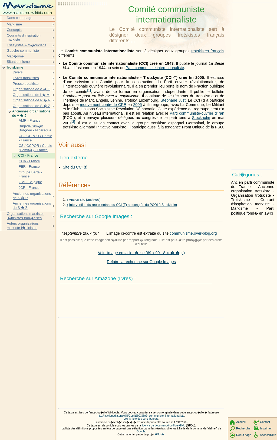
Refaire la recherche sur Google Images (141, 262)
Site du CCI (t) (75, 167)
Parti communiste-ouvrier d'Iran (197, 113)
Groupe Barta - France (30, 174)
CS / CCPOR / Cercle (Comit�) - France (35, 148)
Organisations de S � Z (31, 106)
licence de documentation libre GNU (164, 425)
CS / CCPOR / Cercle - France (35, 138)
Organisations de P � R (31, 100)
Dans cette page (19, 18)
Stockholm (201, 117)
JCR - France (29, 188)
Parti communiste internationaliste (155, 68)
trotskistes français (207, 51)
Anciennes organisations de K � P (32, 196)
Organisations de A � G (31, 89)
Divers (18, 72)
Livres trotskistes (26, 78)
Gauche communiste (23, 50)
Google (141, 431)
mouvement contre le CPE (103, 104)
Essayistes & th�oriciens (26, 45)
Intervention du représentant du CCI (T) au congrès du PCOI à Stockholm (123, 205)
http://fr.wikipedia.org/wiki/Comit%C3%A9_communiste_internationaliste (141, 415)
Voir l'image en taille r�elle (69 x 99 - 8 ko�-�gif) (141, 253)
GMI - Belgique (30, 182)
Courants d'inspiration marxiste (24, 37)
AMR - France (30, 120)
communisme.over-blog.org (193, 233)
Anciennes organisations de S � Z (32, 205)
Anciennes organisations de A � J (31, 113)
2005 (137, 104)
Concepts (14, 30)
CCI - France (28, 155)
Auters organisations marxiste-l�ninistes (23, 225)
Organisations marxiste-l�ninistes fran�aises (25, 216)
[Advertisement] (82, 17)
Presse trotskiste (26, 84)
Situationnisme (18, 62)
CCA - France (29, 161)
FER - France (29, 166)
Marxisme (14, 24)
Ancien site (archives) (85, 200)
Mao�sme (15, 56)
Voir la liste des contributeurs (141, 418)
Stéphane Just (173, 100)
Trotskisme (14, 67)
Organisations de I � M (31, 95)
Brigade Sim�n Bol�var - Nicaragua (35, 128)
